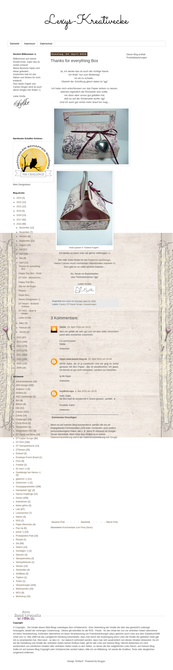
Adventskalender (24, 381)
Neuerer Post (58, 522)
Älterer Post (112, 522)
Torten (19, 581)
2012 (19, 350)
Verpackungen (90, 304)
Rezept (19, 539)
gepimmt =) (21, 479)
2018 (19, 215)
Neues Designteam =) (29, 299)
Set (17, 543)
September (25, 241)
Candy (19, 415)
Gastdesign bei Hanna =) (28, 472)
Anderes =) (21, 389)
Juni (21, 254)
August (23, 245)
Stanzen (20, 554)
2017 (19, 219)
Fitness (22, 290)
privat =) (20, 532)
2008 (19, 368)
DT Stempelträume (25, 446)
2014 (19, 341)
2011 (19, 354)
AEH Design (22, 385)
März (22, 323)
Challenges (21, 419)
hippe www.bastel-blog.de (73, 359)
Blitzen (19, 404)
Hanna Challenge (24, 494)
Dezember (24, 227)
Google (113, 437)
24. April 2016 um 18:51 (79, 327)
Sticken (19, 566)
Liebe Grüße (25, 318)
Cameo (62, 304)
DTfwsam (20, 449)
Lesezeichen (22, 513)
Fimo (18, 461)
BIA (17, 400)
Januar (23, 332)
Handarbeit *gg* (24, 490)
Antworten (65, 348)
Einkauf (19, 453)
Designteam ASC (24, 431)
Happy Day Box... (27, 282)
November (24, 232)
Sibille (63, 327)
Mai (21, 258)
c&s (18, 408)
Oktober (23, 236)
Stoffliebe (20, 573)
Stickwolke (21, 570)
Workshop (21, 596)
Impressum (29, 43)
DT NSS (20, 442)
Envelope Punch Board (27, 457)
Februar (23, 327)
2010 (19, 359)
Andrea (19, 393)
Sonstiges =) (22, 551)
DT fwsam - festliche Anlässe (29, 305)
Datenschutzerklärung (61, 437)
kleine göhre (22, 505)
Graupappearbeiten (25, 486)
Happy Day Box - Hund (30, 273)
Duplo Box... (25, 295)
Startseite (14, 43)
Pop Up (19, 528)
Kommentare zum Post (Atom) (78, 527)
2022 (19, 202)
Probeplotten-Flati (24, 536)
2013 (19, 346)
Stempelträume (23, 562)
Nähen (19, 517)
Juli (21, 249)
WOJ (18, 592)
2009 (19, 363)
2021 (19, 206)
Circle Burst (21, 423)
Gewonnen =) (22, 482)
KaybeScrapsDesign (98, 260)
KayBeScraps (67, 391)
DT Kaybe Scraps (74, 304)
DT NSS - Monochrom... (30, 277)
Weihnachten (22, 588)
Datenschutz (46, 43)
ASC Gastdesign (24, 396)
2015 (19, 337)
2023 (19, 198)
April (21, 262)
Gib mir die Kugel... (28, 286)
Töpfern (19, 577)
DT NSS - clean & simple (27, 312)
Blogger (101, 661)
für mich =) (21, 468)
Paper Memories (24, 524)
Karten (19, 498)
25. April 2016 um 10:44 (100, 359)
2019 (19, 211)
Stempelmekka (23, 558)
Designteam (22, 427)
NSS (18, 520)
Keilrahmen (21, 501)
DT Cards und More (25, 434)
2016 (19, 224)
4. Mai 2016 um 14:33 (86, 391)
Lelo (18, 509)
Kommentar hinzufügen (64, 417)
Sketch (19, 547)
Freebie (19, 465)
